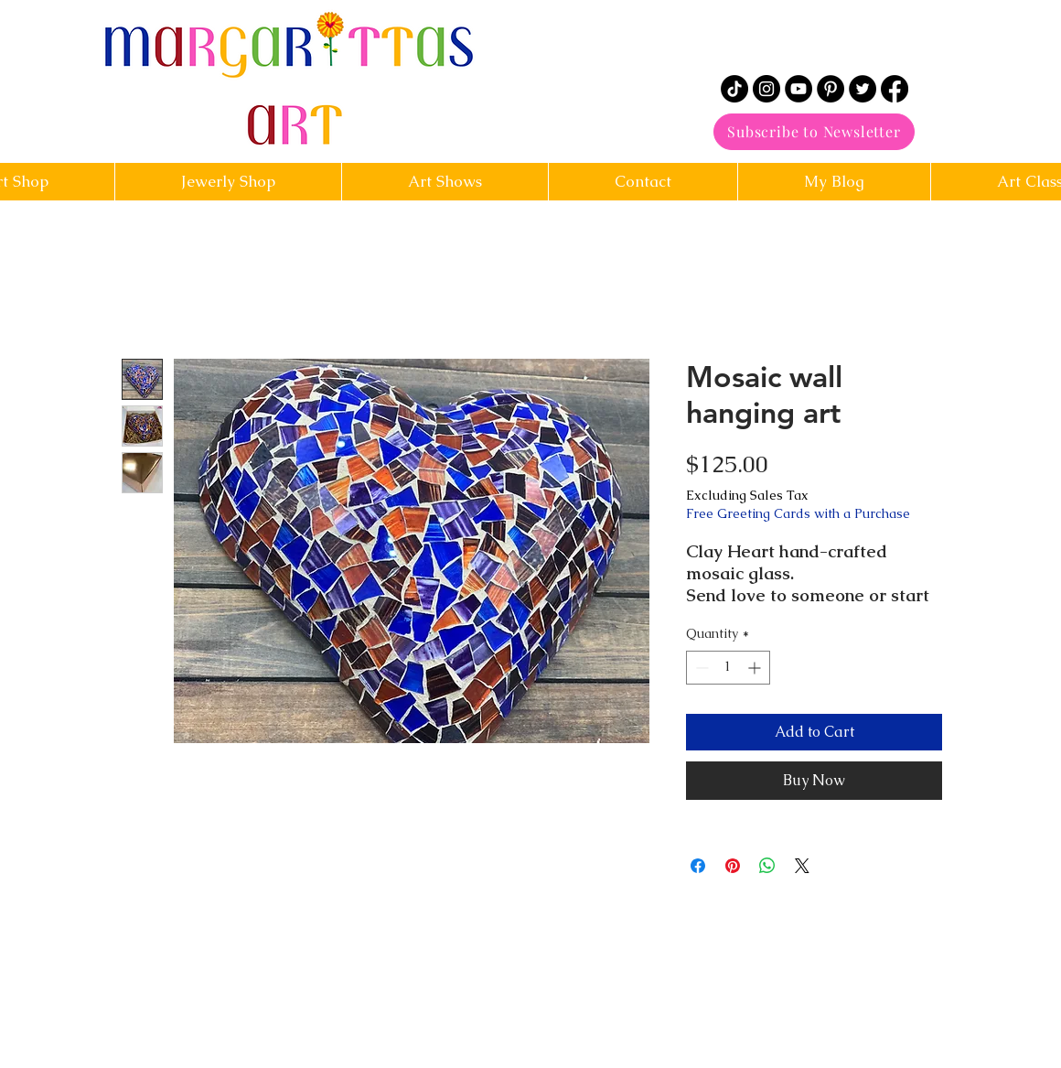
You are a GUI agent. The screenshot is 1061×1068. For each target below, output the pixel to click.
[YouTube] (798, 88)
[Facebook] (894, 88)
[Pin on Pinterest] (733, 866)
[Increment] (756, 668)
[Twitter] (862, 88)
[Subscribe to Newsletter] (814, 131)
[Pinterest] (830, 88)
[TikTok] (734, 88)
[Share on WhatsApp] (767, 866)
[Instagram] (766, 88)
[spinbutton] (728, 668)
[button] (642, 181)
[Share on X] (802, 866)
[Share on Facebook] (698, 866)
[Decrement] (700, 668)
